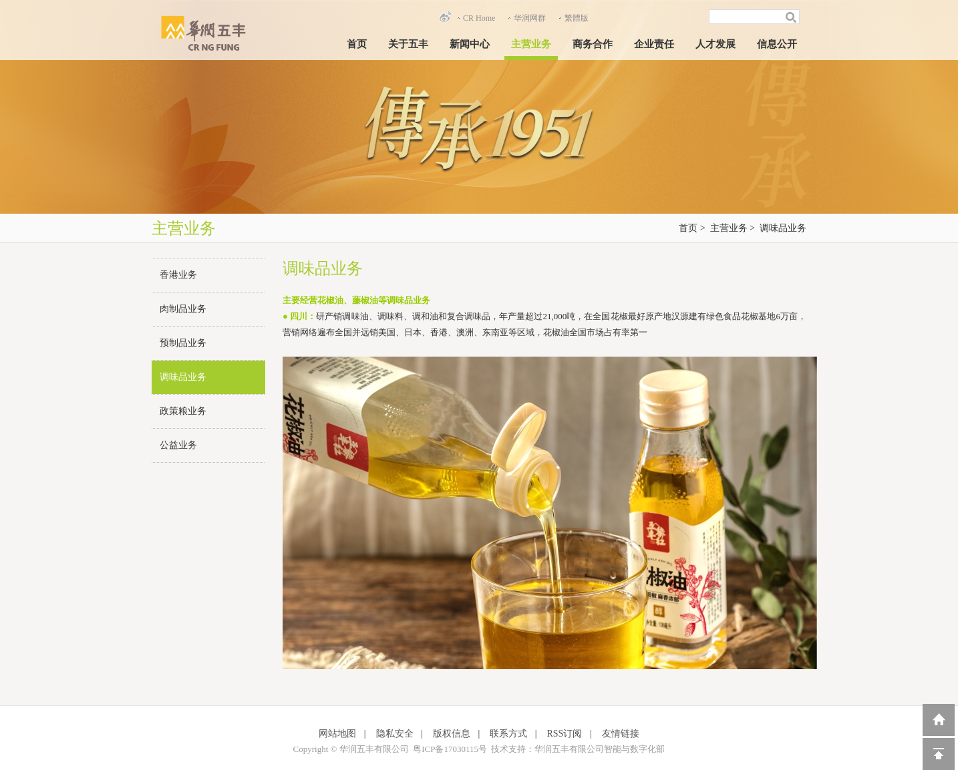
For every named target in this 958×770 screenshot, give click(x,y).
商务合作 (593, 44)
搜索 (793, 16)
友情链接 (620, 734)
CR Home (479, 18)
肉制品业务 (183, 309)
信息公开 (777, 44)
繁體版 (577, 18)
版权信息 (451, 734)
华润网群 (530, 18)
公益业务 (178, 445)
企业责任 (654, 44)
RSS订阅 (565, 734)
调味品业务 (783, 228)
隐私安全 (395, 734)
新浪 (445, 16)
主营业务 (531, 44)
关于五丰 (408, 44)
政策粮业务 (183, 411)
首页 (357, 44)
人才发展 (715, 44)
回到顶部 (939, 754)
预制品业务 (183, 343)
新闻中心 (470, 44)
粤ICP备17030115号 (450, 749)
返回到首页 (939, 720)
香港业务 (178, 275)
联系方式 (508, 734)
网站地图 (337, 734)
